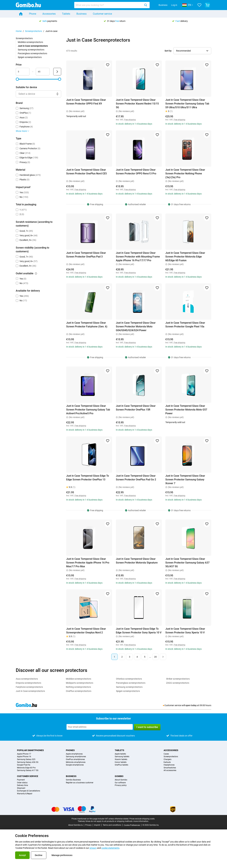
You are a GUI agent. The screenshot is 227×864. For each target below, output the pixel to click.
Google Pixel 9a (23, 765)
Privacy (88, 825)
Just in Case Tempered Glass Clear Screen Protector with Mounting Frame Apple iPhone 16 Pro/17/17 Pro (138, 256)
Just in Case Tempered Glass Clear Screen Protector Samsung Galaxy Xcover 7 (185, 479)
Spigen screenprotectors (30, 57)
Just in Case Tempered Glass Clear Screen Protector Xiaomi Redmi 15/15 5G (137, 103)
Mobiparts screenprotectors (79, 683)
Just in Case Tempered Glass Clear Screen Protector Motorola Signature (137, 560)
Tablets (66, 13)
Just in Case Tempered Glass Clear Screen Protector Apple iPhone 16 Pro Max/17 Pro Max (87, 562)
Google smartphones (75, 765)
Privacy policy (121, 785)
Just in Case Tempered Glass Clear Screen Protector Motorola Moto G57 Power (186, 409)
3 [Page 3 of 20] (129, 657)
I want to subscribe (147, 727)
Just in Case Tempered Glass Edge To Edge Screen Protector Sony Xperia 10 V (138, 630)
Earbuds (167, 762)
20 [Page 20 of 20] (155, 657)
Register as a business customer (79, 783)
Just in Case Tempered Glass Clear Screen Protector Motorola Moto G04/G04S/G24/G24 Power (136, 326)
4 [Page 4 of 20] (137, 657)
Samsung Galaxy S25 (26, 759)
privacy (93, 848)
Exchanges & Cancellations (28, 791)
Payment (21, 780)
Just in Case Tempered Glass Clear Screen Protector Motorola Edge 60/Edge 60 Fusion (185, 256)
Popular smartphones (30, 750)
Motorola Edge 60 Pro (26, 768)
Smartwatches (170, 768)
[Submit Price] (57, 71)
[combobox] (112, 5)
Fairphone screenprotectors (29, 687)
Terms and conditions (112, 825)
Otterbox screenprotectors (129, 679)
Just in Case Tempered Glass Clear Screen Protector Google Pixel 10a (185, 324)
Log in (174, 5)
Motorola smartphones (75, 762)
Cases (166, 754)
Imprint (97, 825)
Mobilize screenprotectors (30, 42)
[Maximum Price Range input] (42, 71)
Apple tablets (120, 754)
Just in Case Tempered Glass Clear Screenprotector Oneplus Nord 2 (86, 630)
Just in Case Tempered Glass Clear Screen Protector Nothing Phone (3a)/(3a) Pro (185, 173)
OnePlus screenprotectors (78, 691)
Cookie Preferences (132, 825)
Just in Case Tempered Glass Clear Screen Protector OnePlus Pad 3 (86, 254)
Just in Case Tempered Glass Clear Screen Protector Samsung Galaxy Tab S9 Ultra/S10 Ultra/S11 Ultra (187, 103)
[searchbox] (109, 5)
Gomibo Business (73, 780)
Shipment (21, 788)
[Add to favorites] (108, 65)
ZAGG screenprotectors (177, 683)
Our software (120, 783)
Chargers (167, 759)
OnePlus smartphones (75, 759)
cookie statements (110, 848)
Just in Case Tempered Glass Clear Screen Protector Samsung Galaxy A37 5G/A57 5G (187, 562)
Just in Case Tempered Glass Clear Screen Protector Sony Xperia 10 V (185, 630)
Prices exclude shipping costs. (142, 819)
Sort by (168, 50)
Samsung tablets (122, 757)
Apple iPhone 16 (24, 757)
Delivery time (22, 785)
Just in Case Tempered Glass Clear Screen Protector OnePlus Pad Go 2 (136, 477)
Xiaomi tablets (121, 759)
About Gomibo (121, 780)
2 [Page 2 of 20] (122, 657)
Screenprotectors (33, 31)
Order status (22, 783)
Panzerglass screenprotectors (32, 53)
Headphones (169, 765)
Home (19, 31)
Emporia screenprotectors (28, 683)
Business (163, 5)
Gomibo (119, 776)
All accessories (170, 770)
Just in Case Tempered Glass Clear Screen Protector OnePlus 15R (136, 407)
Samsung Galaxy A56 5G (27, 762)
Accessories (49, 13)
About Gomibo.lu (75, 825)
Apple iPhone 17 (24, 754)
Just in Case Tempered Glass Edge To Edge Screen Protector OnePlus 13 (87, 477)
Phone (32, 13)
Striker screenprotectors (178, 679)
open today (191, 705)
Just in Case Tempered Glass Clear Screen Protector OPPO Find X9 (86, 101)
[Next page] (163, 657)
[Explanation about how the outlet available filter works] (36, 273)
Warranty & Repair (24, 794)
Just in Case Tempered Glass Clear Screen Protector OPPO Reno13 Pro (136, 171)
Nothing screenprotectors (78, 687)
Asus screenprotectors (27, 679)
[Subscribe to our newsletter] (100, 727)
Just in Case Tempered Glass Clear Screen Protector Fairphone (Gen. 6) (86, 324)
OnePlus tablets (121, 765)
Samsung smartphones (76, 757)
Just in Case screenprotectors (30, 691)
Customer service (102, 13)
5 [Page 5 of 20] (144, 657)
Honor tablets (120, 762)
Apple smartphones (74, 754)
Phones (70, 750)
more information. (141, 821)
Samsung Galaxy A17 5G (27, 770)
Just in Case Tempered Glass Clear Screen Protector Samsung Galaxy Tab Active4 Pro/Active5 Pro (88, 409)
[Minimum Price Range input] (22, 71)
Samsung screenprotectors (31, 49)
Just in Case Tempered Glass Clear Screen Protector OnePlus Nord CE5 (86, 171)
